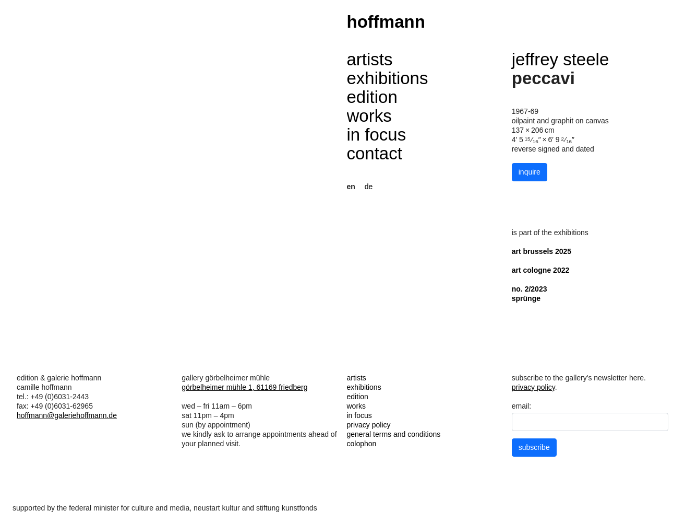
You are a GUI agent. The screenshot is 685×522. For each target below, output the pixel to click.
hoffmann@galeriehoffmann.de (67, 415)
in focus (376, 134)
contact (374, 153)
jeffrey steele (560, 59)
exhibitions (387, 78)
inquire (529, 172)
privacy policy (369, 425)
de (369, 186)
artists (370, 59)
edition (372, 97)
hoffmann (386, 21)
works (369, 115)
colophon (362, 443)
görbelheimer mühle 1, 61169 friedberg (244, 387)
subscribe (534, 447)
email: (521, 406)
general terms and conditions (394, 434)
